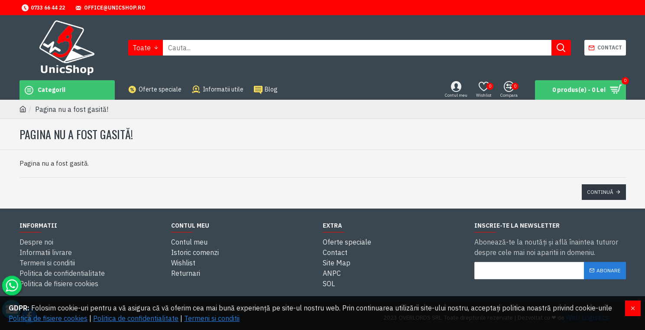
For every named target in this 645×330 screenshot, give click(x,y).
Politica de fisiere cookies (48, 318)
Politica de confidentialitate (135, 318)
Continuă (600, 192)
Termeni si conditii (212, 318)
